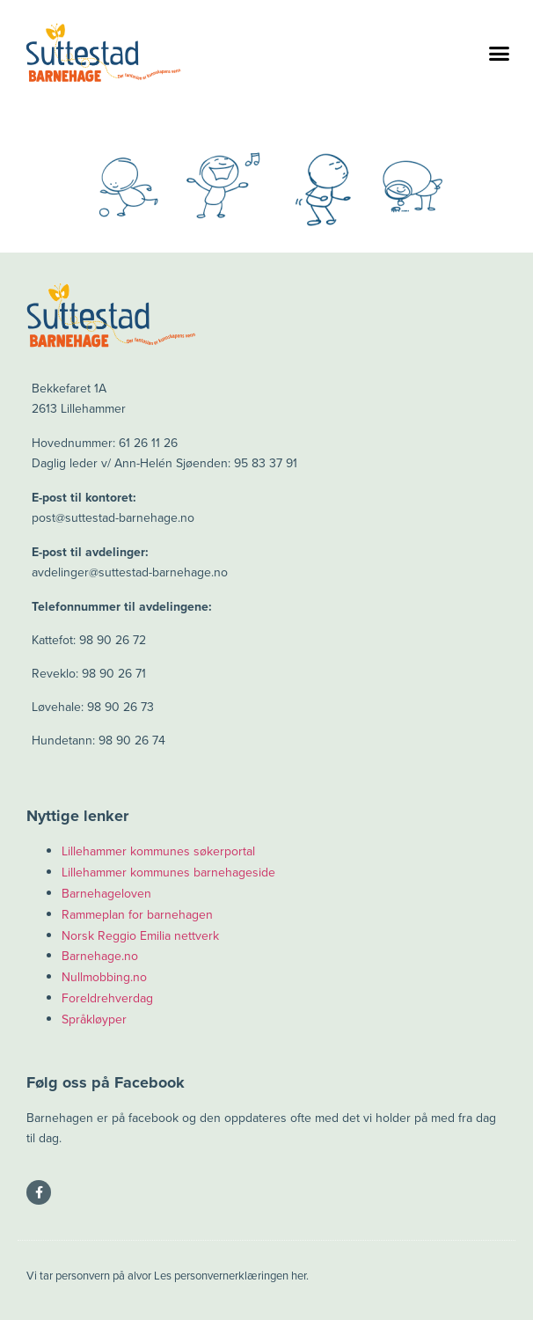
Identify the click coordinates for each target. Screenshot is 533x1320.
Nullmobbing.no (104, 977)
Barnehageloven (106, 893)
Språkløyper (94, 1019)
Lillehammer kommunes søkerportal (158, 851)
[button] (498, 53)
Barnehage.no (100, 956)
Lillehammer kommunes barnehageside (168, 872)
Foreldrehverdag (107, 998)
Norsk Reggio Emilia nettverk (140, 936)
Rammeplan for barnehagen (137, 915)
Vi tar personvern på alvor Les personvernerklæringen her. (167, 1275)
